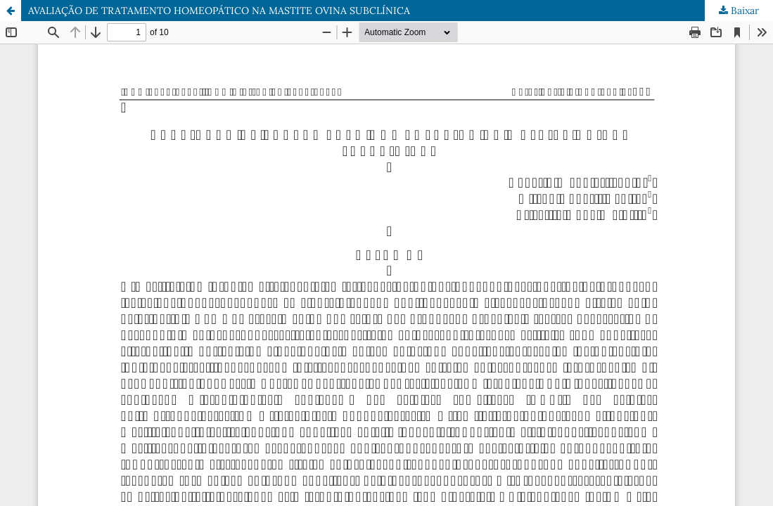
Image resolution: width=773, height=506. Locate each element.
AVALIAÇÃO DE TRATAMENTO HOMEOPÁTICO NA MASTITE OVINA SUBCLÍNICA (219, 10)
